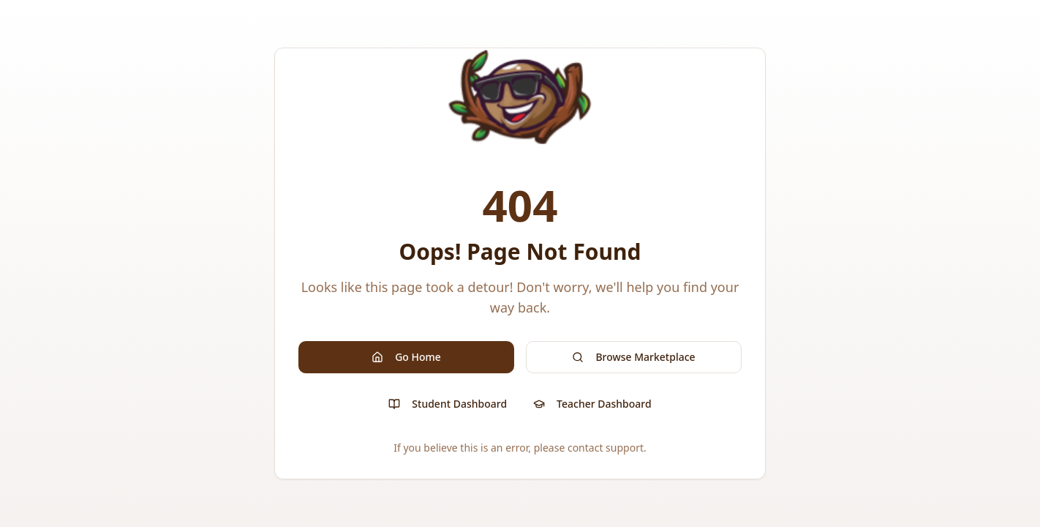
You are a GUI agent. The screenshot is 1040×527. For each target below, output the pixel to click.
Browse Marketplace (633, 357)
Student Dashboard (447, 404)
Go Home (406, 357)
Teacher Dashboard (592, 404)
